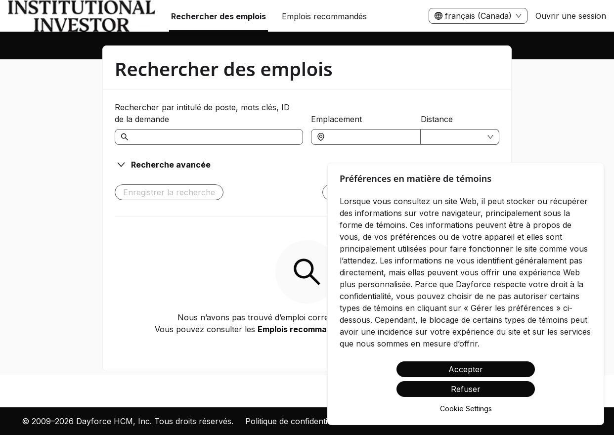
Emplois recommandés (302, 329)
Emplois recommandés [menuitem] (324, 16)
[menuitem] (81, 16)
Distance (437, 119)
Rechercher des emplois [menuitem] (218, 16)
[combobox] (371, 137)
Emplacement (336, 119)
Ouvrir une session (570, 16)
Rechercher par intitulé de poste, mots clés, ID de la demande (202, 113)
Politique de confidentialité (293, 421)
